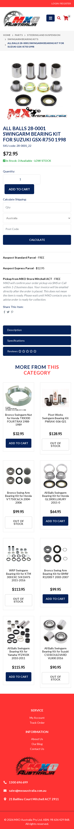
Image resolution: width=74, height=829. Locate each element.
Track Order (37, 722)
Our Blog (37, 744)
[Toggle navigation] (50, 18)
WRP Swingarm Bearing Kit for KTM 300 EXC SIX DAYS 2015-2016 (18, 575)
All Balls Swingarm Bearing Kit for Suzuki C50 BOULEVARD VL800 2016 (55, 653)
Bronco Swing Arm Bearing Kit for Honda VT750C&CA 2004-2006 (18, 497)
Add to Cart (19, 189)
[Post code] (37, 229)
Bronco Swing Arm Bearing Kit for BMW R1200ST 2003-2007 (55, 574)
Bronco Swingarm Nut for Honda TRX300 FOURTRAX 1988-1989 (18, 419)
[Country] (37, 218)
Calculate (37, 239)
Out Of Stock (55, 444)
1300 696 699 (18, 782)
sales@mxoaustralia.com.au (27, 790)
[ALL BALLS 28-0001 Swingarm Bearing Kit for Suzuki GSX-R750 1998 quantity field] (21, 179)
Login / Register (61, 3)
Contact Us (37, 748)
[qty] (37, 207)
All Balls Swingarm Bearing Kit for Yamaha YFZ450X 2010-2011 (18, 653)
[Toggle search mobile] (58, 18)
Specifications (16, 340)
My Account (37, 717)
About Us (37, 739)
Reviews (22, 351)
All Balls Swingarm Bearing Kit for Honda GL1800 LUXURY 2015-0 (55, 497)
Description (14, 330)
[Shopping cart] (66, 18)
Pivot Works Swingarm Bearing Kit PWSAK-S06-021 (55, 418)
